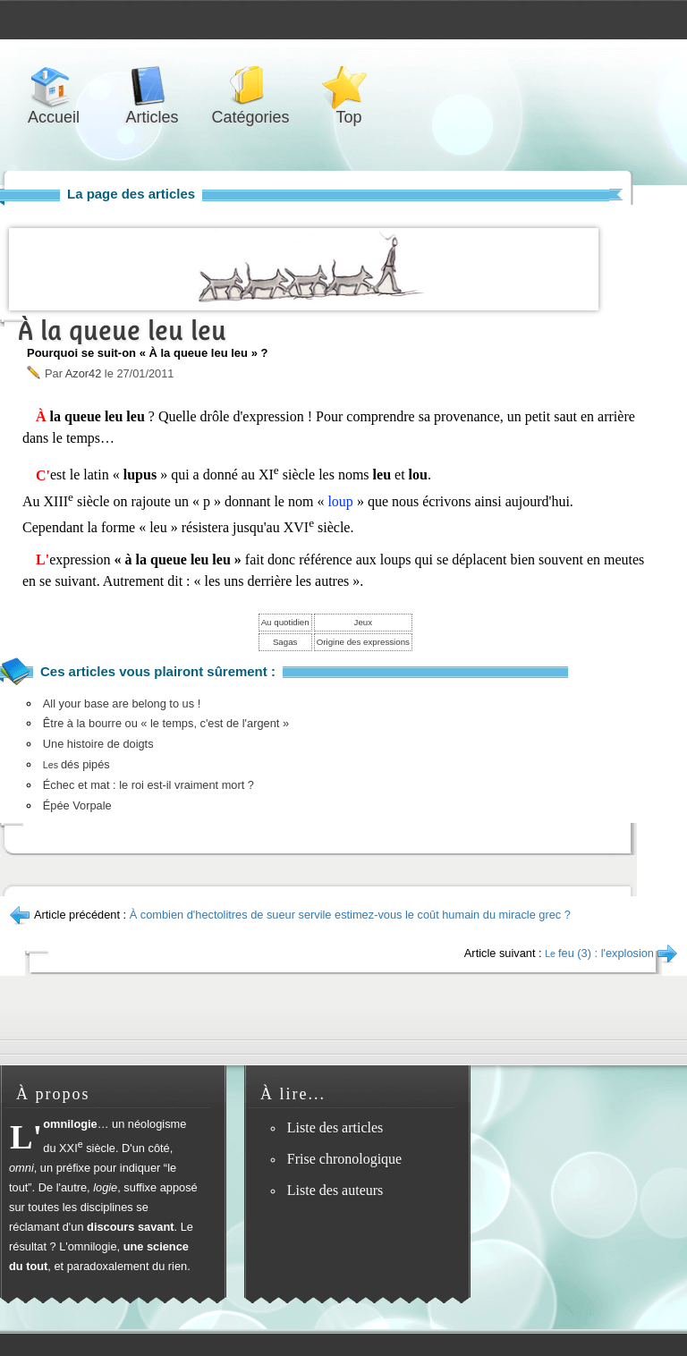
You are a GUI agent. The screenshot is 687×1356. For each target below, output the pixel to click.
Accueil (53, 86)
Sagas (285, 642)
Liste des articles (335, 1127)
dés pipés (76, 764)
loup (339, 501)
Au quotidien (285, 622)
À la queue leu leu (122, 330)
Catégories (250, 86)
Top (349, 86)
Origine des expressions (363, 642)
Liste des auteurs (335, 1190)
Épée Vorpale (77, 805)
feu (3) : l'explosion (599, 953)
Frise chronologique (344, 1158)
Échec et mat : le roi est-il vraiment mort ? (148, 785)
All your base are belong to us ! (121, 703)
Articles (152, 86)
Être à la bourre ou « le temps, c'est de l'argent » (166, 723)
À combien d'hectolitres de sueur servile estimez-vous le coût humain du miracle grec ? (350, 914)
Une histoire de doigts (98, 743)
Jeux (363, 622)
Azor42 (83, 373)
